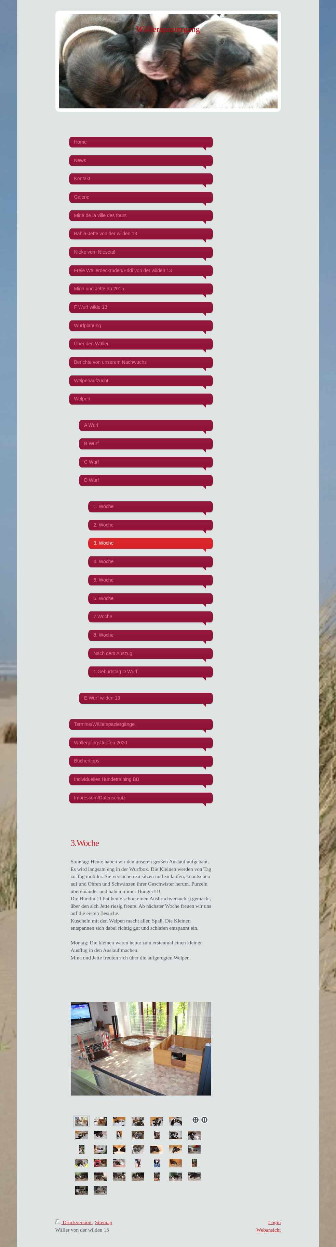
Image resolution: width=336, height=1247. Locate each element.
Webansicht (268, 1230)
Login (274, 1222)
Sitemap (103, 1222)
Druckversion (74, 1222)
